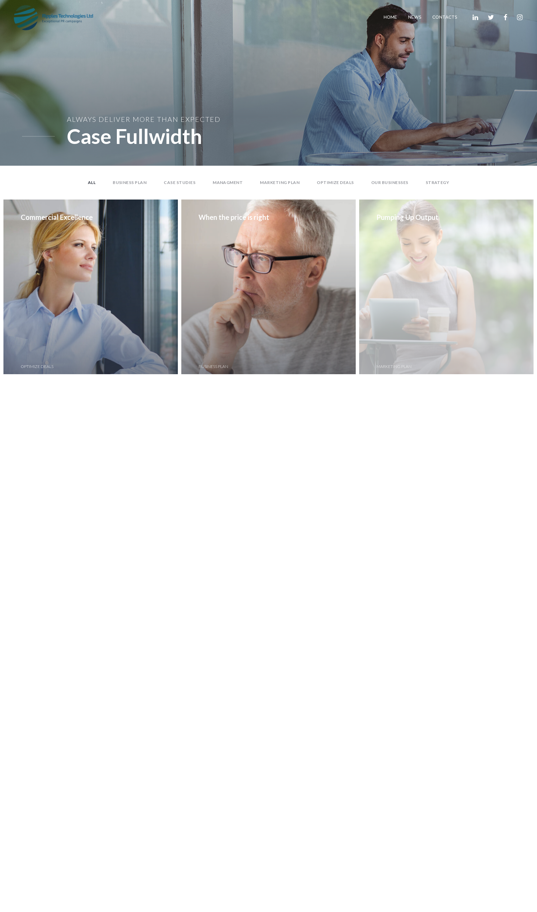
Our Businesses (389, 182)
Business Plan (129, 182)
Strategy (437, 182)
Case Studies (179, 182)
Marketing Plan (280, 182)
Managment (228, 182)
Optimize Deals (335, 182)
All (91, 182)
